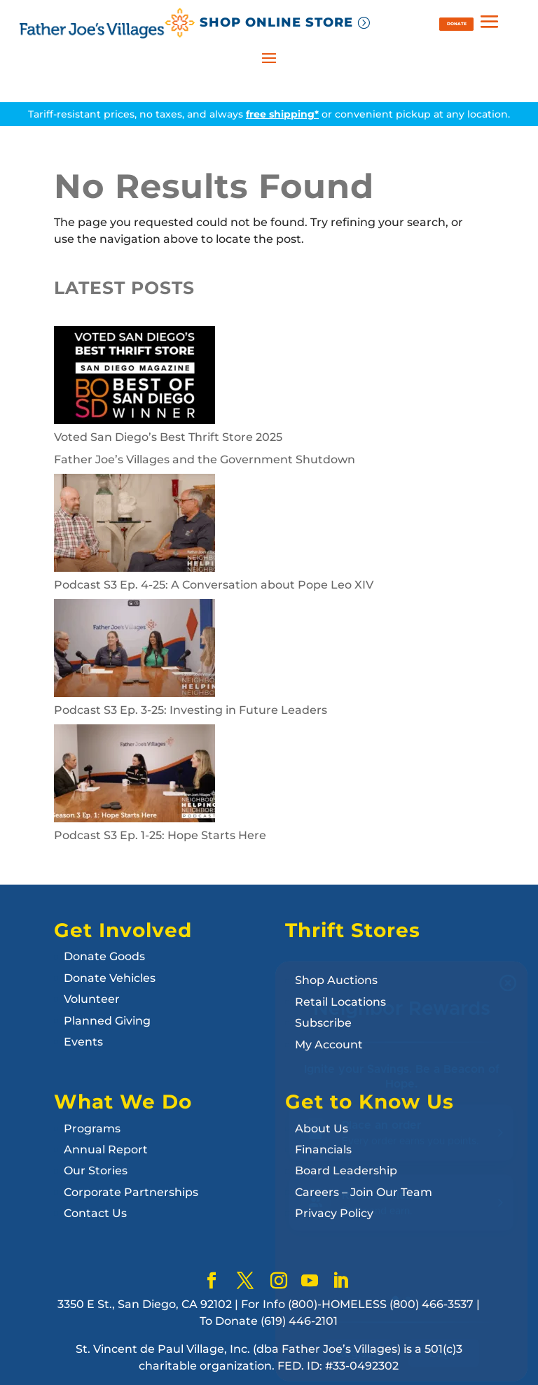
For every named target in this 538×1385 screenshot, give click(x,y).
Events (83, 1041)
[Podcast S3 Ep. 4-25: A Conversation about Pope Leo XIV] (134, 525)
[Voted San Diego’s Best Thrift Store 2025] (134, 377)
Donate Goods (104, 956)
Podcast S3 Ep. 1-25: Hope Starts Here (160, 835)
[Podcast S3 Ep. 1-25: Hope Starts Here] (134, 775)
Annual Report (106, 1149)
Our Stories (95, 1170)
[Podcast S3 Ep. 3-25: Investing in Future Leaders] (134, 650)
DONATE (457, 23)
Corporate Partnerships (131, 1192)
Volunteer (92, 999)
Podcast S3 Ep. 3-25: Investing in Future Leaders (190, 710)
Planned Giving (107, 1020)
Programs (92, 1128)
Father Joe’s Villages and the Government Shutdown (204, 459)
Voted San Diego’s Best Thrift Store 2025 (168, 437)
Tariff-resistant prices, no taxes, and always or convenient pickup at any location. (269, 114)
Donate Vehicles (110, 978)
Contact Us (95, 1213)
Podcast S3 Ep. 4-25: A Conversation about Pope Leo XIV (213, 584)
